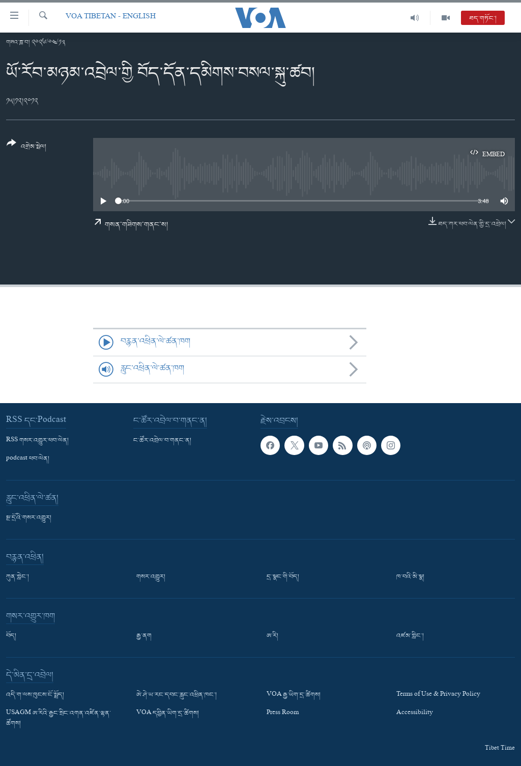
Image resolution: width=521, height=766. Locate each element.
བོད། (11, 636)
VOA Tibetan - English (111, 17)
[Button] (26, 148)
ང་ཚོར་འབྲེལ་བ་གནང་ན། (162, 441)
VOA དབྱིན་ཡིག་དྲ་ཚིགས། (167, 713)
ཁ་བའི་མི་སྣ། (410, 577)
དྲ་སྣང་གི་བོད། (283, 577)
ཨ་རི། (272, 636)
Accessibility (414, 713)
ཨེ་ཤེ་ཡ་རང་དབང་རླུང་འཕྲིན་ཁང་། (176, 695)
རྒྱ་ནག (144, 636)
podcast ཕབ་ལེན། (27, 459)
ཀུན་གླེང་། (17, 577)
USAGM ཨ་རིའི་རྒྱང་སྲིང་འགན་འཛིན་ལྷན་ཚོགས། (58, 718)
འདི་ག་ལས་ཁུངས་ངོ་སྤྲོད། (35, 695)
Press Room (283, 713)
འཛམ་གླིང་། (410, 636)
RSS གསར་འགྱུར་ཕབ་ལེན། (37, 441)
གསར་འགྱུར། (150, 577)
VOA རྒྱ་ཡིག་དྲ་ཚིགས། (294, 695)
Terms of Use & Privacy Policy (438, 695)
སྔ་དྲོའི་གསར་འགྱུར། (28, 518)
